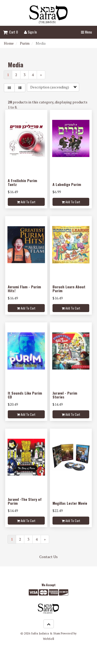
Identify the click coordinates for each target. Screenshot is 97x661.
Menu (86, 32)
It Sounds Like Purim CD (25, 394)
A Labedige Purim (67, 184)
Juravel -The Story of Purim (25, 501)
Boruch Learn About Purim (69, 288)
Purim (24, 43)
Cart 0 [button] (10, 32)
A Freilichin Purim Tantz (22, 182)
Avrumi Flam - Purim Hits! (24, 288)
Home (9, 43)
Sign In (30, 32)
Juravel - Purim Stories (65, 394)
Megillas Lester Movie (70, 503)
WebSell (48, 639)
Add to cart (26, 202)
